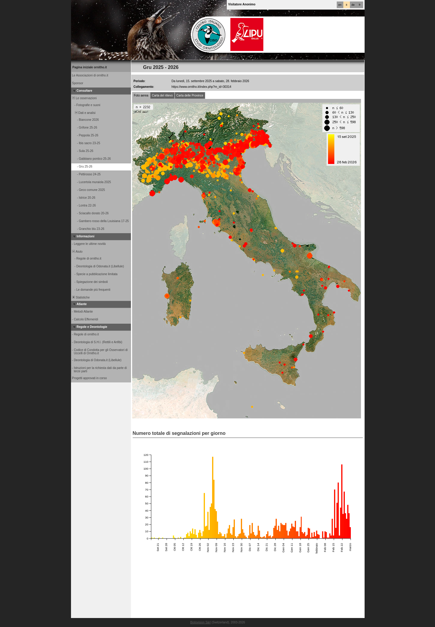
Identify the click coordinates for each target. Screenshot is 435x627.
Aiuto (77, 251)
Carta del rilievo (162, 95)
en (339, 4)
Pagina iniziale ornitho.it (89, 67)
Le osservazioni (84, 98)
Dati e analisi (84, 112)
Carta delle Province (189, 95)
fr (360, 4)
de (352, 4)
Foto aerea (141, 95)
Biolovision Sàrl (200, 622)
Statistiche (81, 297)
